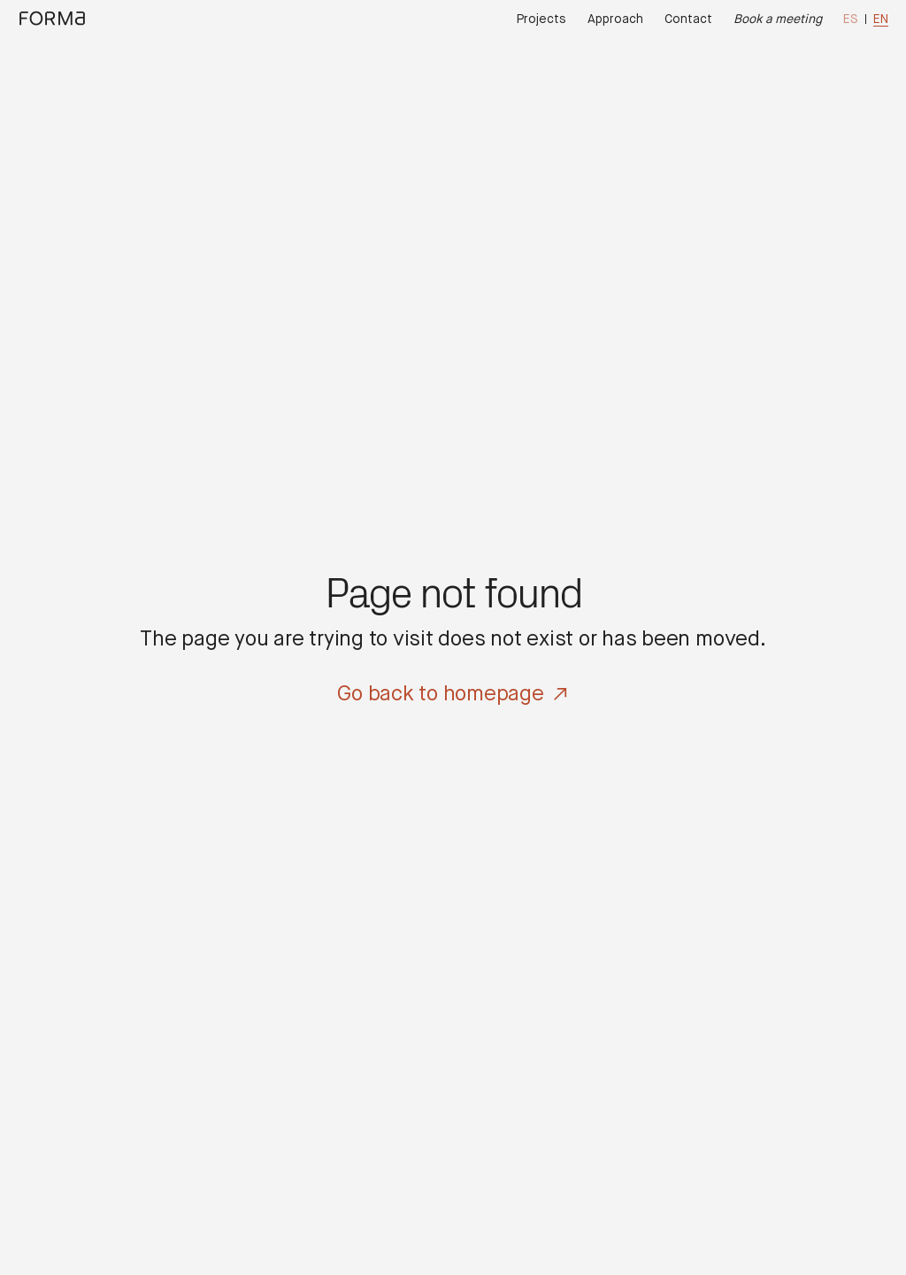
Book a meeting (777, 19)
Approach (615, 19)
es (850, 19)
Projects (541, 19)
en (880, 19)
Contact (688, 19)
